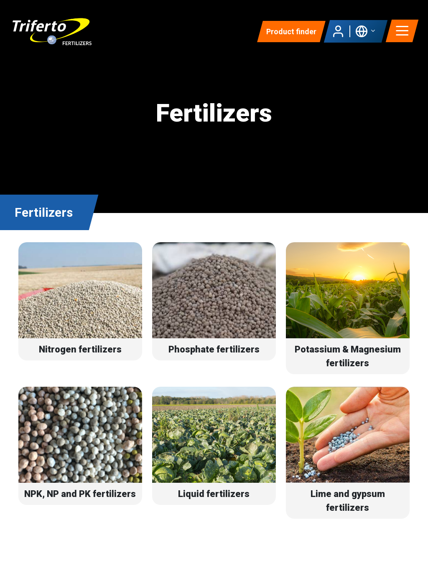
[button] (365, 31)
